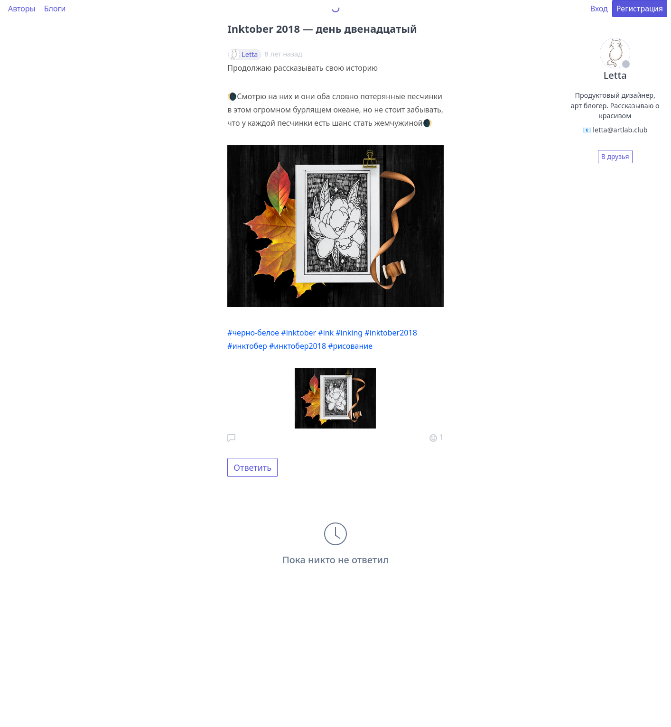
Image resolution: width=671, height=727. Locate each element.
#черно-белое (253, 332)
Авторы (22, 8)
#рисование (350, 346)
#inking (349, 332)
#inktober (298, 332)
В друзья (615, 156)
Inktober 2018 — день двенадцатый (322, 28)
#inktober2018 (390, 332)
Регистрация (639, 8)
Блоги (55, 8)
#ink (326, 332)
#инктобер (247, 346)
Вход (599, 8)
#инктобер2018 (297, 346)
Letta (250, 54)
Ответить (252, 467)
